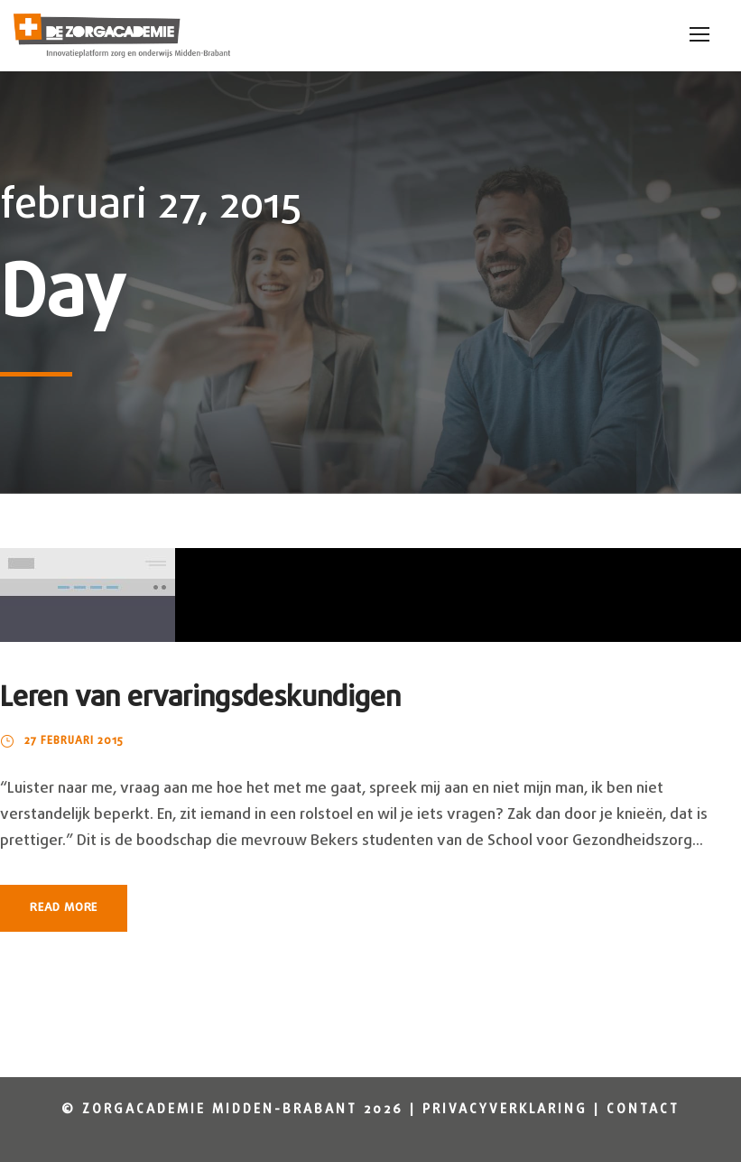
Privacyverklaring (505, 1110)
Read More (63, 907)
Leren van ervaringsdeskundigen (200, 698)
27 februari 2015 (74, 741)
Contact (643, 1110)
